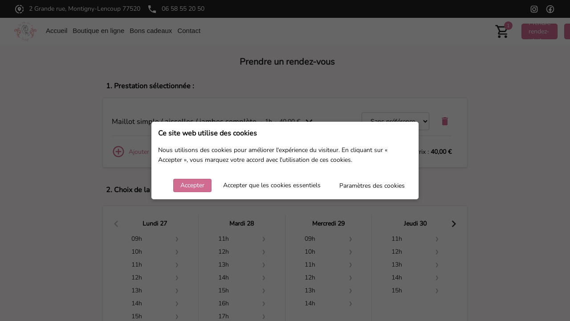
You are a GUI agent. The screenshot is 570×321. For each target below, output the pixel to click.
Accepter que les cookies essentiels (272, 185)
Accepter (192, 185)
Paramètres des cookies (372, 185)
